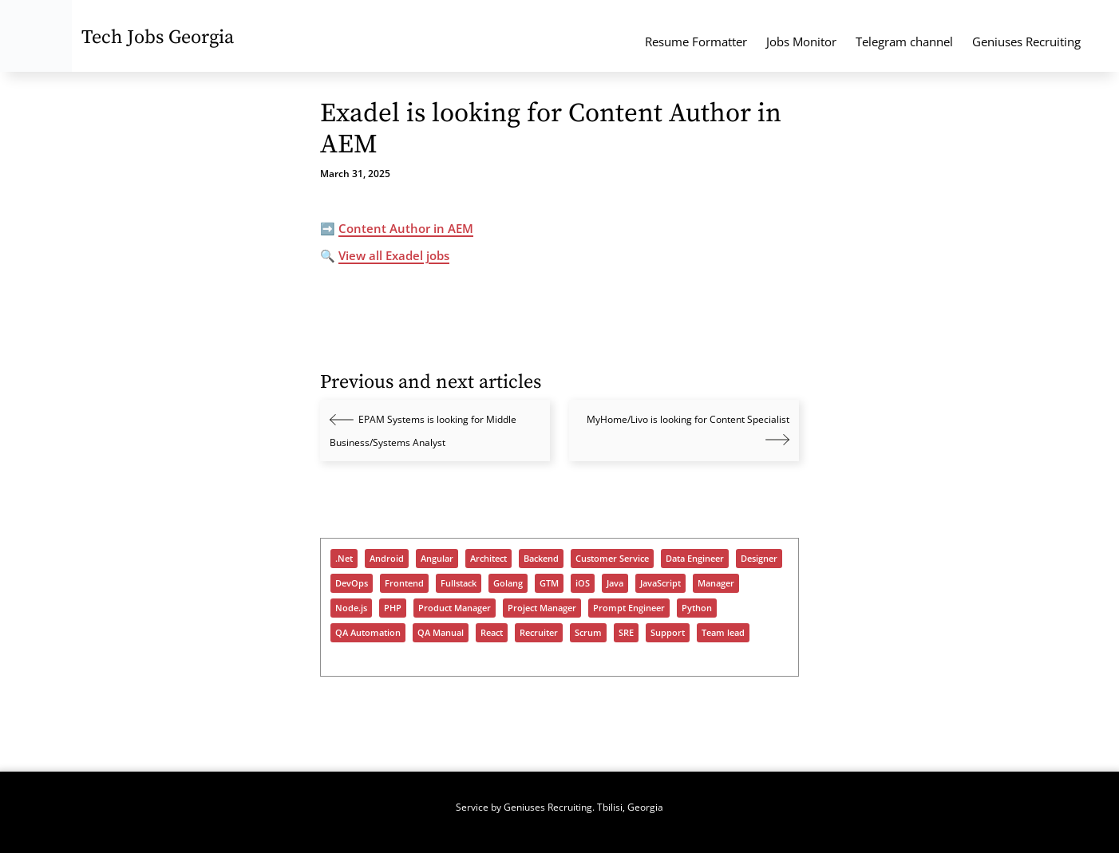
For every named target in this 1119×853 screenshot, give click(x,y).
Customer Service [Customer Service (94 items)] (612, 558)
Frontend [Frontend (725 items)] (404, 583)
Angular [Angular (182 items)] (437, 558)
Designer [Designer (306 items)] (759, 558)
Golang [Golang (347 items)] (508, 583)
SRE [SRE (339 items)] (626, 632)
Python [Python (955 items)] (697, 608)
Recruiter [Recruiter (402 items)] (539, 632)
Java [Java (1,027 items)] (615, 583)
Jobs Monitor (801, 41)
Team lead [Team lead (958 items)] (723, 632)
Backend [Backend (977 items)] (541, 558)
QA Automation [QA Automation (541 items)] (368, 632)
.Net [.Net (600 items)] (344, 558)
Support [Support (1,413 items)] (667, 632)
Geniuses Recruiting (1026, 41)
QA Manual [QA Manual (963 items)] (440, 632)
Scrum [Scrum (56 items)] (588, 632)
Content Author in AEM (405, 228)
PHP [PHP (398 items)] (392, 608)
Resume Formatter (696, 41)
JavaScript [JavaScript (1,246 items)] (660, 583)
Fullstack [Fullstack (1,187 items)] (458, 583)
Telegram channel (904, 41)
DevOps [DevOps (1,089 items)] (351, 583)
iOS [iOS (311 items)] (582, 583)
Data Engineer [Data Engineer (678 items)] (695, 558)
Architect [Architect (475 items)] (488, 558)
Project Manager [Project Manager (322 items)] (542, 608)
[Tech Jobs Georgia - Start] (36, 36)
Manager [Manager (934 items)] (716, 583)
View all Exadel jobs (393, 255)
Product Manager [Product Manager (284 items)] (454, 608)
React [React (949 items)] (491, 632)
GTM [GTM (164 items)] (549, 583)
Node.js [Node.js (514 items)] (351, 608)
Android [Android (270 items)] (387, 558)
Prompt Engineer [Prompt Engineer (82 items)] (629, 608)
